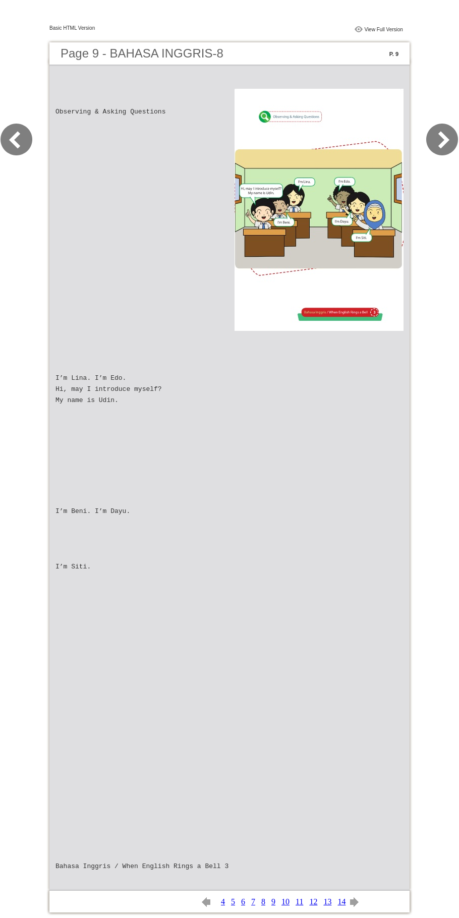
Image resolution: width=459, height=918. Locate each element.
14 (341, 901)
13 (327, 901)
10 (285, 901)
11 (299, 901)
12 (313, 901)
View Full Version (383, 29)
